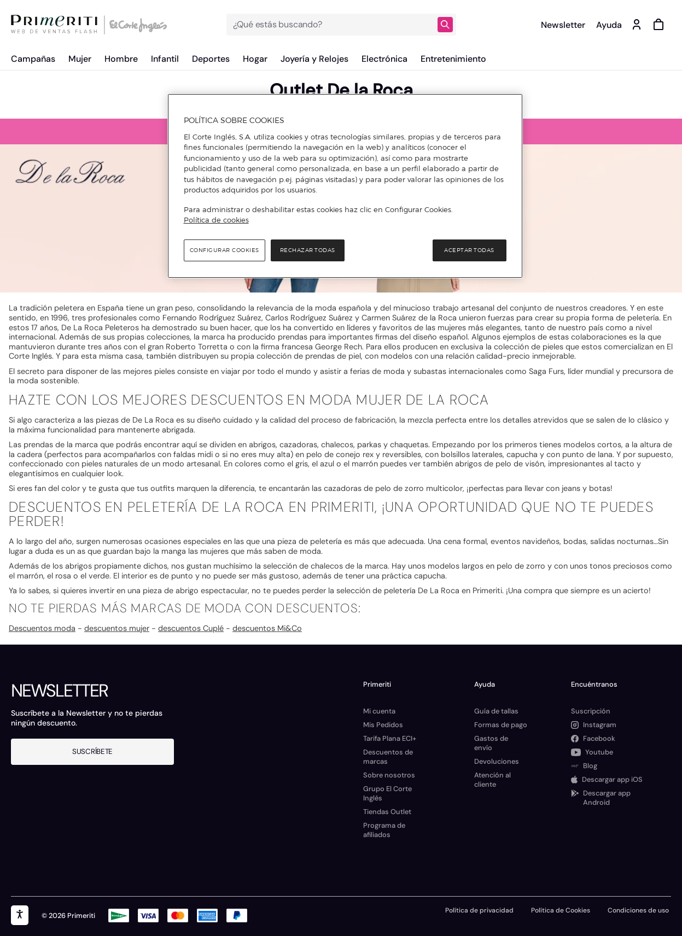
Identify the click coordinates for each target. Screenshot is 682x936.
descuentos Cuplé (191, 628)
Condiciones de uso (638, 910)
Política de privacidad (479, 910)
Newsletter (563, 25)
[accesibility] (19, 915)
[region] (345, 185)
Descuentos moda (42, 628)
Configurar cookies (224, 250)
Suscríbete (92, 751)
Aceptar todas (469, 250)
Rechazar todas (307, 250)
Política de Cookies (560, 910)
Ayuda (609, 25)
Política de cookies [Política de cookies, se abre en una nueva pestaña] (216, 219)
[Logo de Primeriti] (57, 24)
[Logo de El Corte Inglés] (136, 24)
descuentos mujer (116, 628)
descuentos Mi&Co (267, 628)
